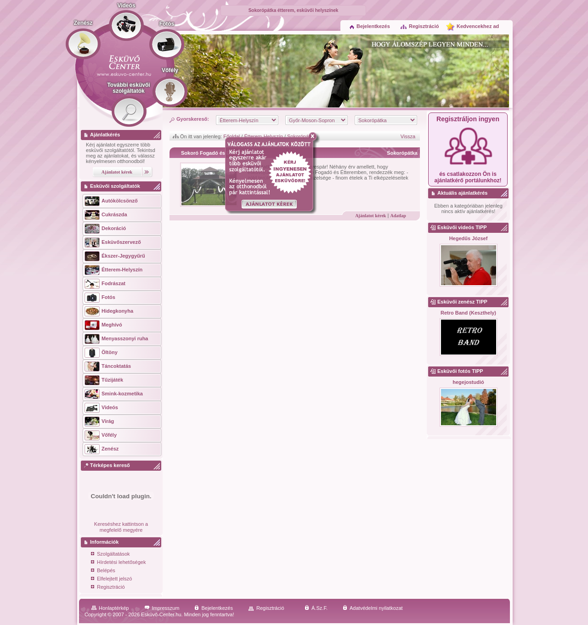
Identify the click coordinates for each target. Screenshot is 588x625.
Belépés (103, 571)
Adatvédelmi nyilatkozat (373, 608)
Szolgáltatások (110, 554)
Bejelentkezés (370, 26)
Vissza (408, 136)
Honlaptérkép (110, 608)
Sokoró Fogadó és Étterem (213, 153)
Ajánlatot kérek (370, 215)
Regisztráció (419, 26)
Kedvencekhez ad (478, 26)
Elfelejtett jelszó (111, 579)
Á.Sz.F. (316, 608)
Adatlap (398, 215)
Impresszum (162, 608)
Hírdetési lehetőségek (118, 562)
